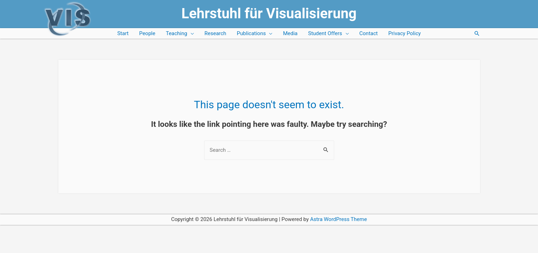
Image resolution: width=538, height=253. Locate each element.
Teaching (176, 33)
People (147, 33)
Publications (251, 33)
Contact (368, 33)
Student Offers (325, 33)
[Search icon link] (477, 33)
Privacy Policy (404, 33)
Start (123, 33)
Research (215, 33)
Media (290, 33)
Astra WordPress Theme (338, 219)
